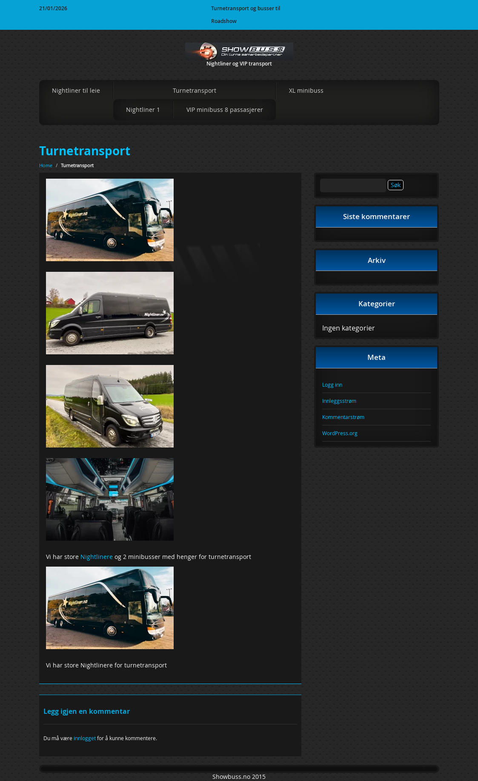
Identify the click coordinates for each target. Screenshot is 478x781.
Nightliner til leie (76, 90)
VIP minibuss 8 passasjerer (224, 109)
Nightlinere (96, 557)
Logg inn (332, 384)
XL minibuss (306, 90)
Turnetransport (194, 90)
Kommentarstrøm (343, 416)
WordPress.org (340, 433)
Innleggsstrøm (339, 400)
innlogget (85, 738)
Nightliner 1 (143, 109)
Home (45, 165)
